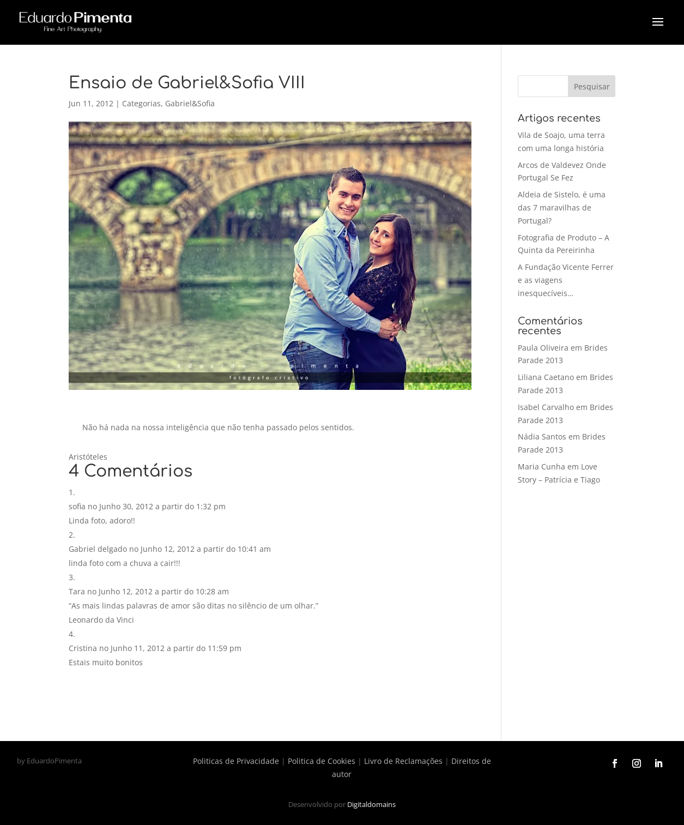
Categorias (141, 103)
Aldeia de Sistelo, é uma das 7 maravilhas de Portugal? (562, 207)
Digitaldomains (371, 804)
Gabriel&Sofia (190, 103)
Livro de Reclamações (403, 761)
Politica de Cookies (321, 761)
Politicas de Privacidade (236, 761)
